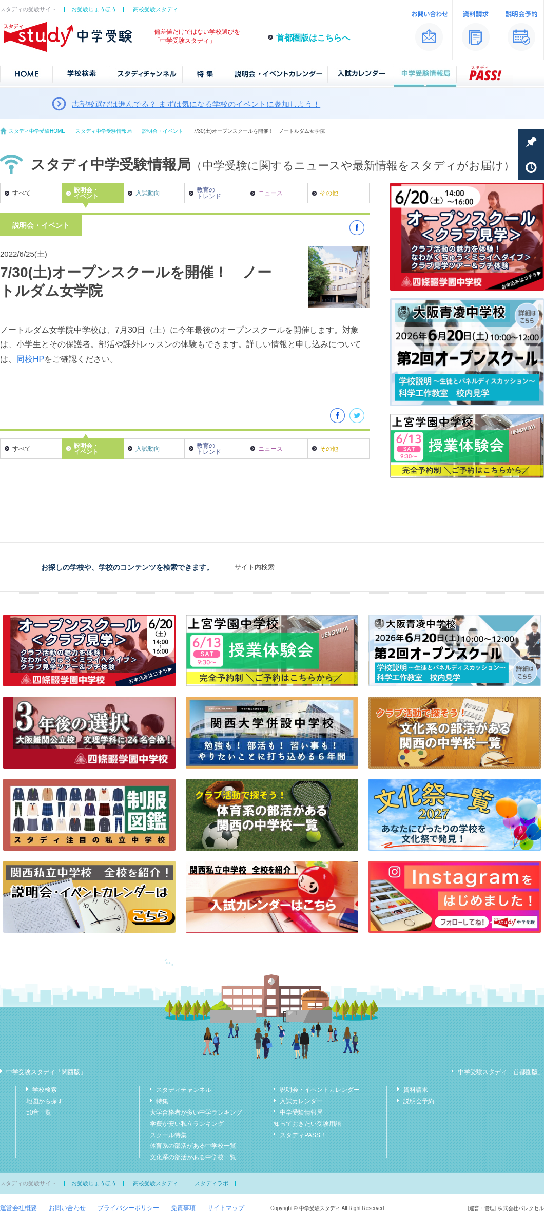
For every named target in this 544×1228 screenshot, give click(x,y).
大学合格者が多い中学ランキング (196, 1112)
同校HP (30, 359)
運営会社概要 (18, 1208)
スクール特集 (168, 1135)
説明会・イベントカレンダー (320, 1089)
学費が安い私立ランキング (187, 1123)
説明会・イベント (162, 131)
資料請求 (415, 1089)
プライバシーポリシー (128, 1208)
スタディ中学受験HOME (37, 131)
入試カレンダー (301, 1101)
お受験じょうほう (93, 9)
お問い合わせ (67, 1208)
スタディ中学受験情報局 (103, 131)
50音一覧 (38, 1112)
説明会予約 (418, 1101)
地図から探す (44, 1101)
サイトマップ (225, 1208)
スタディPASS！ (303, 1135)
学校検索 (44, 1089)
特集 (162, 1101)
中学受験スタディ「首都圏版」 (501, 1072)
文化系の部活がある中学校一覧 (193, 1157)
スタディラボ (211, 1183)
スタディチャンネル (183, 1089)
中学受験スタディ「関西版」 (46, 1072)
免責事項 (183, 1208)
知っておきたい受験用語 (307, 1123)
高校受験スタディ (155, 9)
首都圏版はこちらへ (313, 37)
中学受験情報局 (301, 1112)
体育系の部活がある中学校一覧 (193, 1145)
